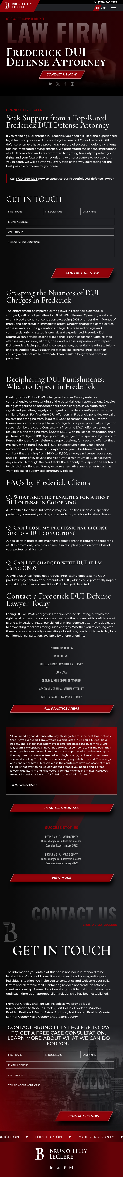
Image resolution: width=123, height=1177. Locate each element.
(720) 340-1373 (105, 2)
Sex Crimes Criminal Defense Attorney (61, 657)
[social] (50, 84)
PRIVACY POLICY (33, 1173)
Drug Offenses (61, 625)
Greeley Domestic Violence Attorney (61, 633)
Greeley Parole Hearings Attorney (61, 665)
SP (104, 8)
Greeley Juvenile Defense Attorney (61, 649)
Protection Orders (61, 616)
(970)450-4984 (68, 1140)
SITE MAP (53, 1173)
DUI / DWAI (61, 641)
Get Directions (26, 1135)
